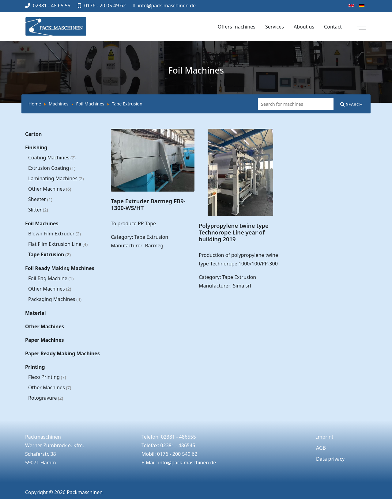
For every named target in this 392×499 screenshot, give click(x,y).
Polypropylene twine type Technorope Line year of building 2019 (234, 232)
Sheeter (40, 199)
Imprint (325, 436)
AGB (321, 447)
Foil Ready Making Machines (59, 268)
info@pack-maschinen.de (167, 5)
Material (35, 313)
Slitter (38, 209)
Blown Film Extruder (54, 233)
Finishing (36, 147)
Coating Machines (52, 157)
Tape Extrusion (49, 254)
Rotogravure (45, 397)
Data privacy (330, 458)
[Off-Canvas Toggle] (361, 26)
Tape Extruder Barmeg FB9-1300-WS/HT (148, 204)
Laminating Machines (56, 178)
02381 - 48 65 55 (51, 5)
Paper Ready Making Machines (62, 353)
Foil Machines (41, 223)
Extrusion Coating (51, 168)
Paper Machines (44, 340)
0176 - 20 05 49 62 (105, 5)
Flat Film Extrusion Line (58, 244)
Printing (35, 367)
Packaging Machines (54, 299)
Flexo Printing (47, 377)
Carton (33, 134)
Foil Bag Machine (51, 278)
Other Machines (49, 188)
